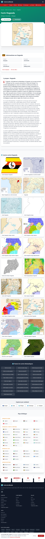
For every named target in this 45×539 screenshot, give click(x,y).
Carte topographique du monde (37, 387)
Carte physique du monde (37, 384)
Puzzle (2, 520)
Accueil (2, 9)
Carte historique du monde (22, 390)
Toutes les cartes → (5, 507)
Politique (2, 505)
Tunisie (21, 532)
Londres (32, 502)
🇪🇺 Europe (10, 5)
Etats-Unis (8, 529)
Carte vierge (3, 504)
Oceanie (17, 504)
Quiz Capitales (4, 514)
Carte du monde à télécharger (37, 381)
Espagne (18, 529)
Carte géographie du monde (22, 377)
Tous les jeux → (4, 522)
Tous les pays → (19, 505)
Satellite (2, 499)
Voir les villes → (14, 69)
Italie (27, 529)
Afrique (14, 9)
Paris (32, 497)
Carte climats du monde (7, 377)
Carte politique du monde (37, 390)
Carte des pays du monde (37, 367)
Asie (17, 499)
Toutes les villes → (35, 505)
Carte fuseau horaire (8, 394)
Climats (2, 502)
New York (33, 499)
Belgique (26, 532)
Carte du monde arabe (37, 374)
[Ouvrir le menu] (43, 2)
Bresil (12, 532)
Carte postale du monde (8, 384)
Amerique (18, 502)
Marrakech (33, 504)
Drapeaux (32, 532)
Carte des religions (8, 381)
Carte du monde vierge (22, 367)
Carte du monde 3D (22, 371)
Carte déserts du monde (8, 390)
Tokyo (32, 500)
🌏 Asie (15, 5)
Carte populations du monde (22, 387)
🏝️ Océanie (32, 5)
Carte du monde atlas (37, 377)
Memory (2, 519)
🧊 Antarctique (38, 5)
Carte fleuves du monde (22, 384)
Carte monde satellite (37, 371)
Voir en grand (6, 19)
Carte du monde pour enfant (7, 374)
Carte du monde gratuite (8, 371)
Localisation (3, 517)
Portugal (23, 529)
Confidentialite (41, 536)
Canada (37, 529)
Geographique (4, 500)
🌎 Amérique (25, 5)
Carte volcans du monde (22, 374)
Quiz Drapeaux (4, 515)
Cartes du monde (8, 9)
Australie (7, 532)
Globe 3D (3, 512)
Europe (17, 497)
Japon (3, 532)
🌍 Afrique (20, 5)
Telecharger (16, 19)
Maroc (13, 529)
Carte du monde (8, 367)
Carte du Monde (4, 497)
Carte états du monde (22, 381)
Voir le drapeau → (6, 69)
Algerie (16, 532)
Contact (34, 536)
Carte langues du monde (8, 387)
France (3, 529)
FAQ (30, 536)
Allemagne (32, 529)
